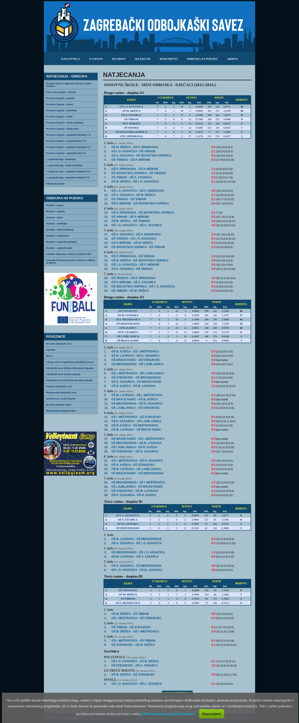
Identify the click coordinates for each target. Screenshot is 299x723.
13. (106, 212)
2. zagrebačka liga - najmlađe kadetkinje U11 (68, 177)
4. (105, 159)
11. (106, 199)
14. (106, 216)
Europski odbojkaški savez (59, 386)
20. (106, 247)
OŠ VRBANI (131, 119)
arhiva (232, 59)
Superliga (50, 349)
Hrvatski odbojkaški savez (59, 343)
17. (106, 234)
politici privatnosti (155, 714)
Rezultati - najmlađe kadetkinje (61, 242)
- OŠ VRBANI (133, 151)
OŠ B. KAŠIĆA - (135, 351)
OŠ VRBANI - (131, 177)
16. (106, 225)
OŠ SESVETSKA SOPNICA (131, 131)
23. (106, 264)
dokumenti (169, 59)
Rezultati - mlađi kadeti (57, 235)
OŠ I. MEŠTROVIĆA (128, 319)
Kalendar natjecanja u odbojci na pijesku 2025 (69, 254)
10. (106, 195)
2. (105, 151)
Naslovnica (70, 59)
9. (105, 190)
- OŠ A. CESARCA (136, 225)
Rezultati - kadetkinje (56, 223)
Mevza (49, 356)
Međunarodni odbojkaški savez (61, 392)
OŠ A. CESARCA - (136, 543)
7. (105, 177)
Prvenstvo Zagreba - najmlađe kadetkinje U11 (68, 147)
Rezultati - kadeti (54, 217)
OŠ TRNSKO (131, 127)
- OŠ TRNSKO (130, 221)
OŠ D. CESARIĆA (128, 332)
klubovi (119, 59)
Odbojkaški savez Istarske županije (63, 374)
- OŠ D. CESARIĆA (135, 355)
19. (106, 243)
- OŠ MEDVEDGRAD (136, 377)
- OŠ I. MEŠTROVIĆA (135, 631)
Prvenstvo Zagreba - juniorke (60, 98)
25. (106, 278)
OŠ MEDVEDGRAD (128, 323)
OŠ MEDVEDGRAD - (136, 443)
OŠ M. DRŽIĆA (131, 110)
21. (106, 256)
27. (106, 286)
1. (105, 147)
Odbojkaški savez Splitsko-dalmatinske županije (69, 368)
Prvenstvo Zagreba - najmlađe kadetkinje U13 (68, 135)
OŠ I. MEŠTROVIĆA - (136, 417)
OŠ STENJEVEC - (134, 491)
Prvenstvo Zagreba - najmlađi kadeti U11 (66, 153)
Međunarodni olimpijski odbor (61, 410)
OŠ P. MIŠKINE (131, 123)
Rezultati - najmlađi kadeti (59, 248)
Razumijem (211, 714)
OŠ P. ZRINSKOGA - (134, 169)
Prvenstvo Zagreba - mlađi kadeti (62, 128)
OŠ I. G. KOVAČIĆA (131, 106)
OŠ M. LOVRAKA (127, 315)
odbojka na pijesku (202, 59)
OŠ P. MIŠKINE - (132, 243)
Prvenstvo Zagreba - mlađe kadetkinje (64, 122)
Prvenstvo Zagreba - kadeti (59, 116)
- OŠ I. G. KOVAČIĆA (135, 181)
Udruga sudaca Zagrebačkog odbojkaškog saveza (70, 362)
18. (106, 238)
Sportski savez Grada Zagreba (61, 398)
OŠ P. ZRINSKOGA (131, 136)
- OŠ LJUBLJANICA (137, 364)
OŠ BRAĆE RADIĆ (128, 340)
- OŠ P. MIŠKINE (130, 216)
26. (106, 282)
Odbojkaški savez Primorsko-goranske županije (69, 380)
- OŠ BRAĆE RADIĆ (136, 381)
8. (105, 181)
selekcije (142, 59)
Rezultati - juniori (55, 205)
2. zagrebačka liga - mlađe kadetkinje (64, 165)
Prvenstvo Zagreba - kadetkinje (61, 110)
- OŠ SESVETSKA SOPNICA (141, 155)
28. (106, 290)
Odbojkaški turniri (55, 183)
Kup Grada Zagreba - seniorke (61, 92)
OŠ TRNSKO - (130, 159)
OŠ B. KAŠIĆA (128, 327)
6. (105, 173)
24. (106, 269)
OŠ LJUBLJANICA (128, 336)
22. (106, 260)
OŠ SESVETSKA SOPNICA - (138, 173)
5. (105, 169)
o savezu (96, 59)
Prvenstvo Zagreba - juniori (59, 104)
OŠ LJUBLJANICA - (135, 407)
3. (105, 155)
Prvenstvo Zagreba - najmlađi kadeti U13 (66, 141)
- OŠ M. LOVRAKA (136, 570)
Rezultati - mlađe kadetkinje (60, 229)
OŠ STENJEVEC (128, 311)
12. (106, 203)
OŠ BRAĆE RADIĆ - (135, 360)
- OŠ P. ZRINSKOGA (134, 147)
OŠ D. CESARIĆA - (133, 495)
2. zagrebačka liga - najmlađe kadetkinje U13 (68, 171)
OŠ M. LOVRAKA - (137, 395)
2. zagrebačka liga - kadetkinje (61, 159)
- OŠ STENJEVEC (133, 674)
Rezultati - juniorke (55, 211)
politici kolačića (183, 714)
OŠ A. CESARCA (131, 115)
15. (106, 221)
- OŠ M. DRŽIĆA (133, 195)
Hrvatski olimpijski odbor (58, 404)
